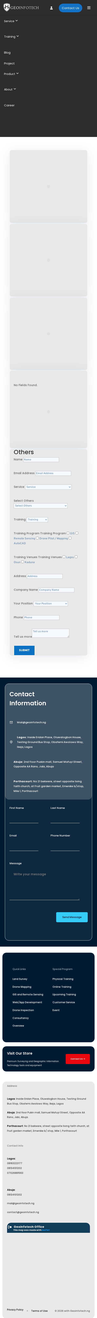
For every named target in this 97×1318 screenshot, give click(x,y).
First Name (16, 808)
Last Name (58, 808)
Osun (17, 562)
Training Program (26, 533)
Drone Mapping (22, 986)
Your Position (23, 603)
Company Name (26, 590)
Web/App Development (27, 1002)
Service (11, 21)
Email (13, 835)
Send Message (72, 917)
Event (56, 1010)
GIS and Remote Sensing (28, 994)
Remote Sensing (24, 538)
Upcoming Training (64, 994)
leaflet (46, 1230)
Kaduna (30, 562)
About (10, 89)
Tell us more (23, 637)
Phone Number (60, 835)
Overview (18, 1025)
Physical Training (63, 979)
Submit (24, 650)
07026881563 (15, 1173)
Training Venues (25, 557)
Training (11, 37)
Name (18, 459)
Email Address (24, 473)
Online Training (62, 986)
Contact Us (70, 8)
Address (20, 576)
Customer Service (64, 1002)
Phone (18, 617)
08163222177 (14, 1163)
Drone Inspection (23, 1010)
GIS (72, 533)
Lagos (70, 557)
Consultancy (21, 1018)
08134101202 (14, 1168)
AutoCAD (20, 543)
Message (15, 863)
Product (11, 74)
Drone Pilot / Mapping (53, 538)
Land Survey (20, 979)
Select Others (24, 501)
